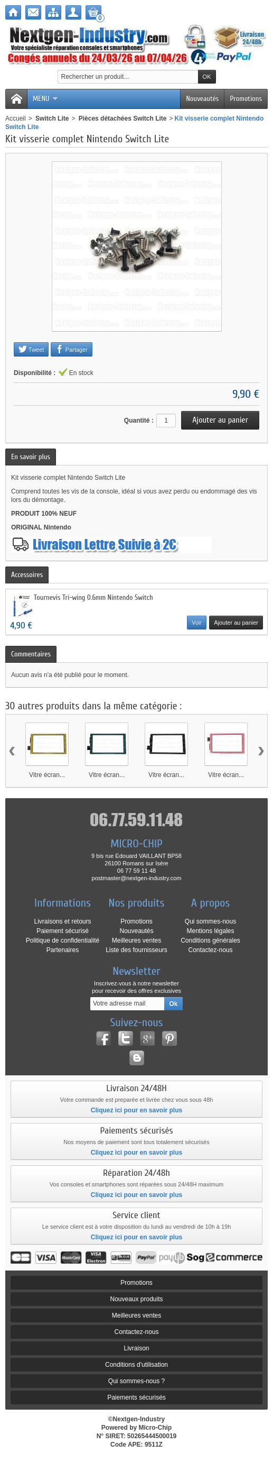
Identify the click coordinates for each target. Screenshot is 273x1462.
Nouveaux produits (136, 1299)
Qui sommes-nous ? (136, 1381)
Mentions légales (210, 931)
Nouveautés (202, 98)
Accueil (15, 118)
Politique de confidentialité (62, 940)
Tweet (31, 349)
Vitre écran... (47, 775)
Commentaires (31, 654)
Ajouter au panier (236, 622)
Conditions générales (210, 940)
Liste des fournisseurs (136, 950)
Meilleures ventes (136, 940)
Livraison (136, 1348)
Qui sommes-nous (210, 921)
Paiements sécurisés (136, 1397)
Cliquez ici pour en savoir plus (136, 1110)
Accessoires (27, 574)
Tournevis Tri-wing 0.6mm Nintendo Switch (93, 597)
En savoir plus (30, 456)
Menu (46, 98)
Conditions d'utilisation (136, 1364)
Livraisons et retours (62, 921)
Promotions (246, 98)
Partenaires (62, 950)
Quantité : (139, 420)
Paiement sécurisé (62, 931)
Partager (71, 349)
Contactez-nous (210, 950)
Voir (197, 622)
